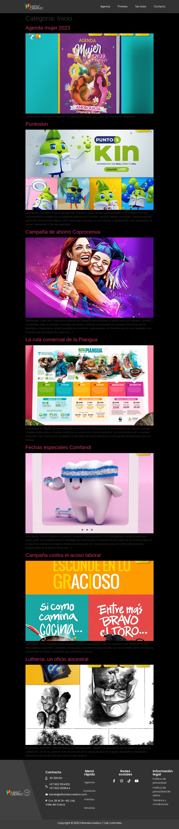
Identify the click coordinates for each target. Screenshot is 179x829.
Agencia (105, 6)
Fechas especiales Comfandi (58, 447)
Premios (123, 6)
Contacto (159, 6)
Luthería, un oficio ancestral (56, 659)
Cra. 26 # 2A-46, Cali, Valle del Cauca (60, 802)
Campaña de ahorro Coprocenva (62, 232)
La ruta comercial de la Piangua (61, 339)
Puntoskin (36, 124)
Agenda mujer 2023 (47, 28)
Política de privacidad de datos (161, 791)
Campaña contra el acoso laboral (63, 555)
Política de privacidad (159, 781)
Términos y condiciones (160, 802)
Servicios (140, 6)
